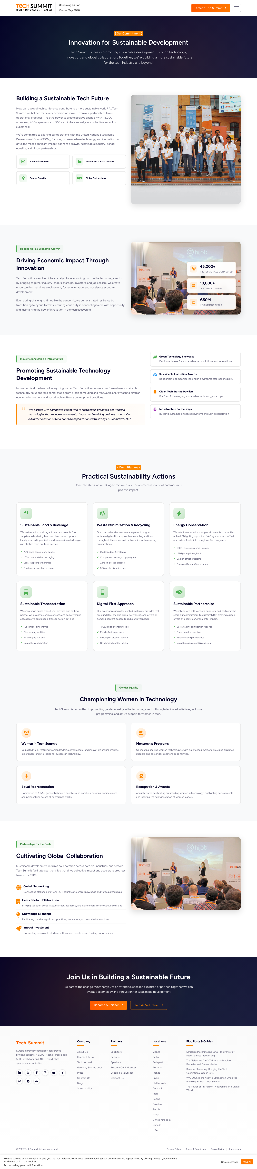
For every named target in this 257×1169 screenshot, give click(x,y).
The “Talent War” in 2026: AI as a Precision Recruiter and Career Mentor (210, 1075)
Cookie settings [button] (229, 1162)
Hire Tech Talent (86, 1070)
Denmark (158, 1101)
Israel (156, 1127)
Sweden (157, 1117)
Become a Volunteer (123, 1085)
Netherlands (160, 1096)
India (155, 1106)
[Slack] (47, 1095)
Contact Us (83, 1091)
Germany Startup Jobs (90, 1080)
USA (155, 1143)
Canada (157, 1138)
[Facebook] (38, 1086)
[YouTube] (56, 1086)
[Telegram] (38, 1095)
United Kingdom (162, 1132)
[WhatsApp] (29, 1095)
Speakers (116, 1075)
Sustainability (85, 1101)
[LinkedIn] (19, 1086)
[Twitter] (29, 1086)
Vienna (157, 1064)
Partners (115, 1070)
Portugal (157, 1080)
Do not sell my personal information (23, 1165)
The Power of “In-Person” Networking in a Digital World (210, 1102)
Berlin (156, 1070)
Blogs (80, 1096)
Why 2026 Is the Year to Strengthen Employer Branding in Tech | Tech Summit (213, 1093)
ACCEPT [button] (247, 1162)
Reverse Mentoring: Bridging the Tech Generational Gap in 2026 (208, 1084)
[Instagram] (47, 1086)
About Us (82, 1064)
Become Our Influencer (124, 1080)
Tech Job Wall (85, 1075)
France (157, 1085)
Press (80, 1085)
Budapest (158, 1075)
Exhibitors (116, 1064)
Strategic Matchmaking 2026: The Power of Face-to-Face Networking (211, 1066)
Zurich (156, 1122)
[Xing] (19, 1095)
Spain (156, 1091)
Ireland (157, 1111)
